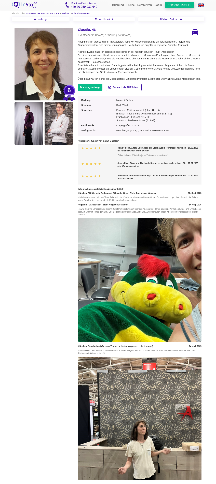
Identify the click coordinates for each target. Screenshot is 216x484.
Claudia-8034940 (81, 13)
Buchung (118, 5)
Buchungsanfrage (90, 87)
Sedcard (65, 13)
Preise (131, 5)
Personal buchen (179, 5)
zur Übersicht (104, 19)
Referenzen (144, 5)
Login (158, 5)
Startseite (31, 13)
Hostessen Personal (48, 13)
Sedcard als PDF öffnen (123, 87)
